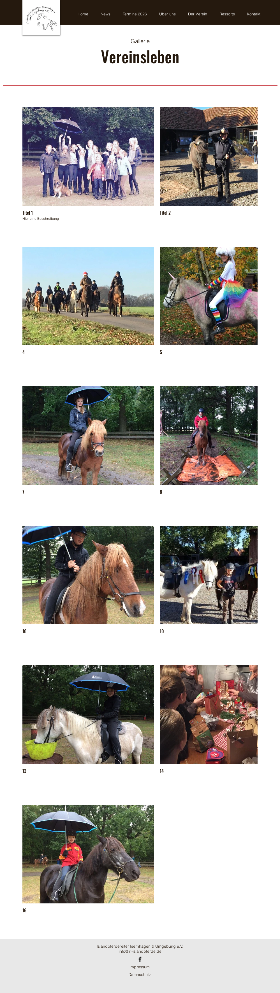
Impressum (139, 966)
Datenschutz (139, 974)
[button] (229, 14)
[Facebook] (140, 959)
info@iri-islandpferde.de (140, 951)
